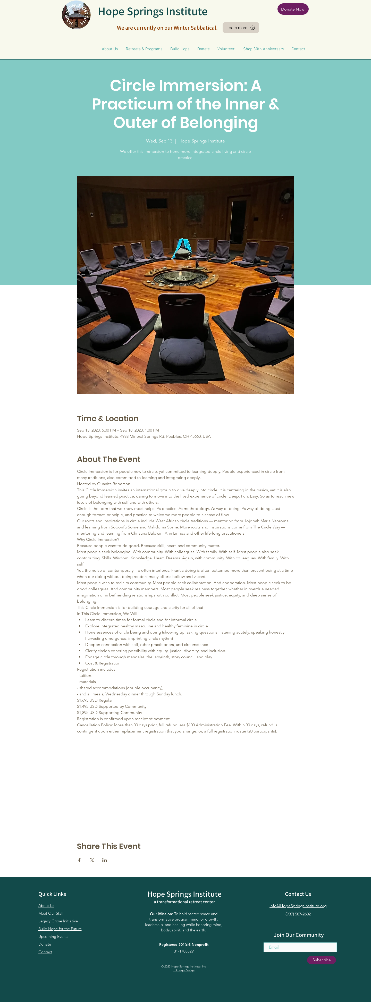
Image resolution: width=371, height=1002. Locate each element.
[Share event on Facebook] (79, 860)
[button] (110, 49)
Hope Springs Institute (153, 11)
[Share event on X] (92, 860)
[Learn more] (241, 27)
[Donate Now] (293, 9)
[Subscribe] (321, 960)
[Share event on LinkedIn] (104, 860)
